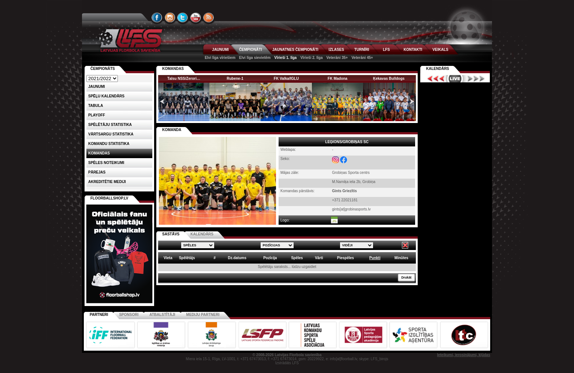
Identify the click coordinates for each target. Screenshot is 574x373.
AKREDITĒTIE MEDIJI (107, 182)
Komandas (99, 153)
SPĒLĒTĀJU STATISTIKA (110, 125)
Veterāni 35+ (337, 58)
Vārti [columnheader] (319, 258)
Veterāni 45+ (362, 58)
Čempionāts (102, 69)
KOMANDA (171, 130)
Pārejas (96, 172)
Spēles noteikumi (106, 163)
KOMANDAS (173, 69)
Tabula (95, 106)
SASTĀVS (170, 234)
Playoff (96, 115)
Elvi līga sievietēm (255, 58)
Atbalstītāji (162, 315)
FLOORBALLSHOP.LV (109, 198)
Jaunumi (96, 87)
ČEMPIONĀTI (250, 50)
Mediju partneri (203, 315)
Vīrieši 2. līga (311, 58)
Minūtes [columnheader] (402, 258)
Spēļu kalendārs (106, 96)
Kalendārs (437, 69)
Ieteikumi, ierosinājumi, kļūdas (463, 355)
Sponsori (128, 315)
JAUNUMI (220, 50)
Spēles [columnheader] (297, 258)
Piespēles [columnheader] (345, 258)
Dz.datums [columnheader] (237, 258)
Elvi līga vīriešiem (220, 58)
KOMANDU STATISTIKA (108, 144)
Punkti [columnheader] (375, 258)
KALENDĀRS (201, 234)
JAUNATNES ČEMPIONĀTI (295, 50)
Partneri (99, 315)
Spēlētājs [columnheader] (187, 258)
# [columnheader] (214, 258)
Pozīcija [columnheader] (270, 258)
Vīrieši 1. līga (285, 58)
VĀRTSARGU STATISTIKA (111, 134)
